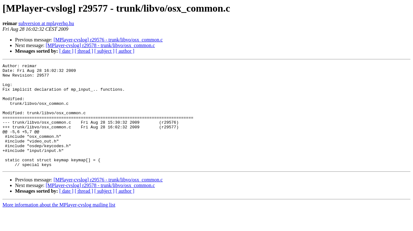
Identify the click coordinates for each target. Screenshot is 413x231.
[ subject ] (104, 51)
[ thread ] (84, 51)
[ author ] (125, 51)
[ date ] (66, 51)
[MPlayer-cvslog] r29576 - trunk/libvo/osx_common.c (108, 39)
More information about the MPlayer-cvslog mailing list (59, 225)
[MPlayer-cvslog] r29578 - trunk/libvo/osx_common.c (100, 45)
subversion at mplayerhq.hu (46, 23)
